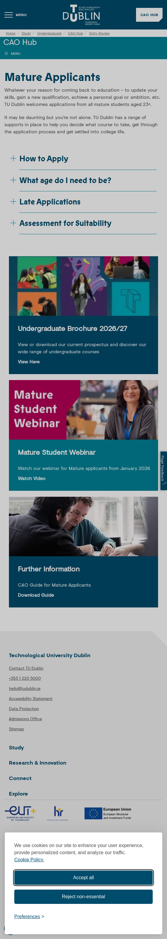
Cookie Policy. (29, 859)
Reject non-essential (83, 896)
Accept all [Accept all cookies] (83, 877)
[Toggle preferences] (29, 917)
